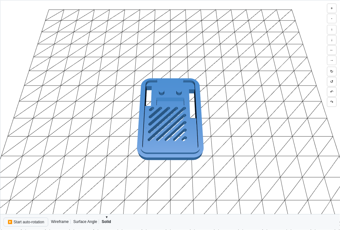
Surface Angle (85, 221)
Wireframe (60, 221)
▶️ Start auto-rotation (26, 222)
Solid (106, 221)
